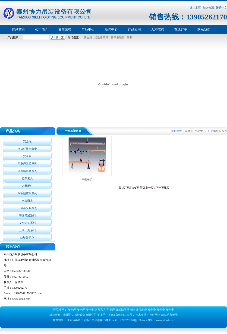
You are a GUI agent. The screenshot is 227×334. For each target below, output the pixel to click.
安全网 (27, 156)
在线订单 (180, 29)
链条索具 (27, 178)
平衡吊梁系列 (27, 215)
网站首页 (18, 29)
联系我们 (203, 29)
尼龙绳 (111, 309)
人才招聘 (157, 29)
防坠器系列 (27, 237)
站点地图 (172, 314)
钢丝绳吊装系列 (27, 171)
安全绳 (87, 37)
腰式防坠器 (122, 309)
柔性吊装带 (100, 37)
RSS (163, 314)
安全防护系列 (27, 223)
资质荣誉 (64, 29)
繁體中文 (221, 7)
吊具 (129, 37)
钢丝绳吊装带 (138, 309)
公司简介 (41, 29)
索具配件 (27, 185)
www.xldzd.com (21, 298)
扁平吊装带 (117, 37)
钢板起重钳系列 (27, 193)
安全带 (90, 309)
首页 (187, 131)
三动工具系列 (27, 230)
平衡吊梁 (87, 179)
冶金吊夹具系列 (27, 208)
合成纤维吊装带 (27, 148)
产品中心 (88, 29)
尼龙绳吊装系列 (27, 163)
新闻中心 (111, 29)
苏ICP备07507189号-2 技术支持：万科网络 (134, 314)
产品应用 (134, 29)
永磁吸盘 (27, 200)
